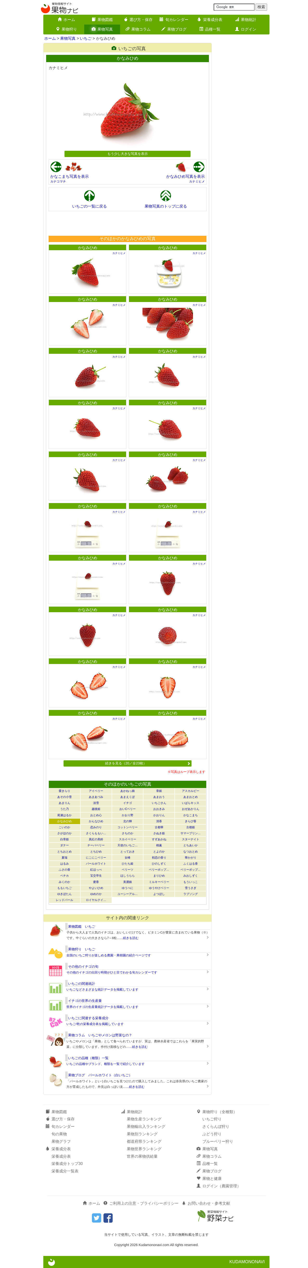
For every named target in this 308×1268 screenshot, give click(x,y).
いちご (85, 38)
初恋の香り (159, 857)
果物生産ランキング (144, 1119)
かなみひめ (87, 248)
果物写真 (102, 29)
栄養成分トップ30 (67, 1164)
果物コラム (138, 29)
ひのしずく (159, 863)
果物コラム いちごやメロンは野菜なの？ (100, 1035)
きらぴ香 (190, 821)
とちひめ (96, 851)
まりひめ (159, 875)
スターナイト (190, 839)
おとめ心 (96, 815)
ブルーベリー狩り (217, 1141)
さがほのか (64, 833)
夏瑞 (64, 857)
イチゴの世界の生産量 (85, 1001)
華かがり (190, 857)
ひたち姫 (127, 863)
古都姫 (190, 827)
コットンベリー (127, 827)
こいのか (64, 827)
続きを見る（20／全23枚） (147, 763)
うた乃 (64, 809)
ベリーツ (127, 869)
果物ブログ (173, 29)
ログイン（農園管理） (219, 1186)
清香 (159, 821)
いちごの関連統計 (81, 983)
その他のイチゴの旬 (83, 966)
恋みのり (96, 827)
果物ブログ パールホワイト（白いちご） (100, 1075)
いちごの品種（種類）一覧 (88, 1058)
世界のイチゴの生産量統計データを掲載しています (102, 1007)
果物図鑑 (102, 20)
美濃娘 (127, 882)
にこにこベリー (96, 857)
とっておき (127, 851)
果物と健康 (209, 1178)
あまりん (64, 803)
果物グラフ (61, 1141)
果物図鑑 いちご (81, 926)
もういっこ (190, 882)
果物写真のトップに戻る (166, 206)
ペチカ (64, 875)
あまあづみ (96, 797)
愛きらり (64, 791)
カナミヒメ (197, 181)
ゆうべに (127, 888)
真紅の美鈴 (96, 839)
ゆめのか (96, 894)
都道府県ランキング (144, 1141)
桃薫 (159, 845)
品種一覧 (209, 29)
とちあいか (190, 845)
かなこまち (190, 815)
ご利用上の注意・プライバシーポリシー (141, 1203)
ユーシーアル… (127, 894)
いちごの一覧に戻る (89, 206)
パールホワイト (96, 863)
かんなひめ (96, 821)
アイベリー (96, 791)
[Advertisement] (127, 223)
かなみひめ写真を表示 (185, 176)
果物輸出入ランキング (146, 1126)
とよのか (159, 851)
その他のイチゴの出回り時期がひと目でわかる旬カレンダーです (111, 972)
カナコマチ (58, 181)
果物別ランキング (142, 1134)
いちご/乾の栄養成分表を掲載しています (95, 1024)
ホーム (66, 20)
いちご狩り (212, 1119)
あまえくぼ (127, 797)
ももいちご (64, 888)
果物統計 (245, 20)
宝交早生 (96, 875)
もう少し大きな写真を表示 (127, 154)
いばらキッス (190, 803)
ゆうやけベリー (159, 888)
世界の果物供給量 (142, 1156)
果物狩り (66, 29)
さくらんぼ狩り (215, 1126)
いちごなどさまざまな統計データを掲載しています (102, 989)
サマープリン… (190, 833)
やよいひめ (96, 888)
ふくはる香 (190, 863)
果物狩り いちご (81, 949)
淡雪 (96, 803)
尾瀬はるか (64, 815)
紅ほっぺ (96, 869)
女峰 (127, 857)
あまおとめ (190, 797)
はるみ (64, 863)
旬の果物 (59, 1134)
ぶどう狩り (212, 1134)
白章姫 (64, 839)
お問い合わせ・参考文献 (206, 1203)
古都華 (159, 827)
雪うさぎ (190, 888)
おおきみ (159, 809)
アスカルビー (190, 791)
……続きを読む (128, 938)
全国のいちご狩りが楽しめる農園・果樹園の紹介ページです (108, 955)
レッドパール (64, 900)
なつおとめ (190, 851)
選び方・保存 (138, 20)
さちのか (127, 833)
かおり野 (127, 815)
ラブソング (190, 894)
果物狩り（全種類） (217, 1112)
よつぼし (159, 894)
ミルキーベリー (159, 882)
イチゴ (127, 803)
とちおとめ (64, 851)
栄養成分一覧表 (64, 1171)
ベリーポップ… (159, 869)
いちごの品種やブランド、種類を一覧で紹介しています (105, 1064)
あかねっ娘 (127, 791)
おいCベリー (127, 809)
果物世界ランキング (144, 1149)
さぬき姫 (159, 833)
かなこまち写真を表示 (69, 176)
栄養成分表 (209, 20)
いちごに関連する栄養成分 (88, 1018)
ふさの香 (64, 869)
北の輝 (127, 821)
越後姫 (96, 809)
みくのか (64, 882)
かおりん (159, 815)
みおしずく (190, 875)
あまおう (159, 797)
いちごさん (159, 803)
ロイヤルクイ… (96, 900)
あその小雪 (64, 797)
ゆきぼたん (64, 894)
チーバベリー (96, 845)
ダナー (64, 845)
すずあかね (159, 839)
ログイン (245, 29)
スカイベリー (127, 839)
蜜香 (96, 882)
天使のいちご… (127, 845)
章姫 (159, 791)
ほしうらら (127, 875)
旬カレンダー (174, 20)
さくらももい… (96, 833)
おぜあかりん (190, 809)
